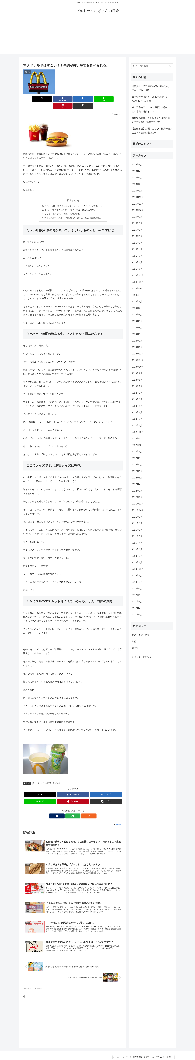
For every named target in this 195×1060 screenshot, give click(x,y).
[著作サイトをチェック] (67, 809)
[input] (152, 66)
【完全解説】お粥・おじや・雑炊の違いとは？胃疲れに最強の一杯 (152, 130)
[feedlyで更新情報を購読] (72, 809)
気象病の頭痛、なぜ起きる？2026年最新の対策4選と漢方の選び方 (151, 120)
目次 (69, 193)
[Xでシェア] (31, 99)
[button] (115, 99)
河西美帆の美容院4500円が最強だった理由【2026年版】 (151, 88)
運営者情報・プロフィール (142, 1052)
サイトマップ (124, 1052)
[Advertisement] (97, 36)
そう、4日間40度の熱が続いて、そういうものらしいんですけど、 (73, 199)
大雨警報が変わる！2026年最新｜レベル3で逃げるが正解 (151, 99)
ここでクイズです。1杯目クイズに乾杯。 (63, 207)
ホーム (114, 1052)
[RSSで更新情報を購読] (78, 809)
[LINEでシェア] (81, 99)
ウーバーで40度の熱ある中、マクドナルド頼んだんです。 (70, 203)
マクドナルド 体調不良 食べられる (46, 777)
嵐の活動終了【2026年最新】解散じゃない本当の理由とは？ (151, 109)
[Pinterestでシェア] (98, 99)
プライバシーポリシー (164, 1052)
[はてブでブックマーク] (65, 99)
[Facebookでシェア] (48, 99)
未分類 (27, 777)
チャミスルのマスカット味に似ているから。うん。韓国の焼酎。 (73, 211)
